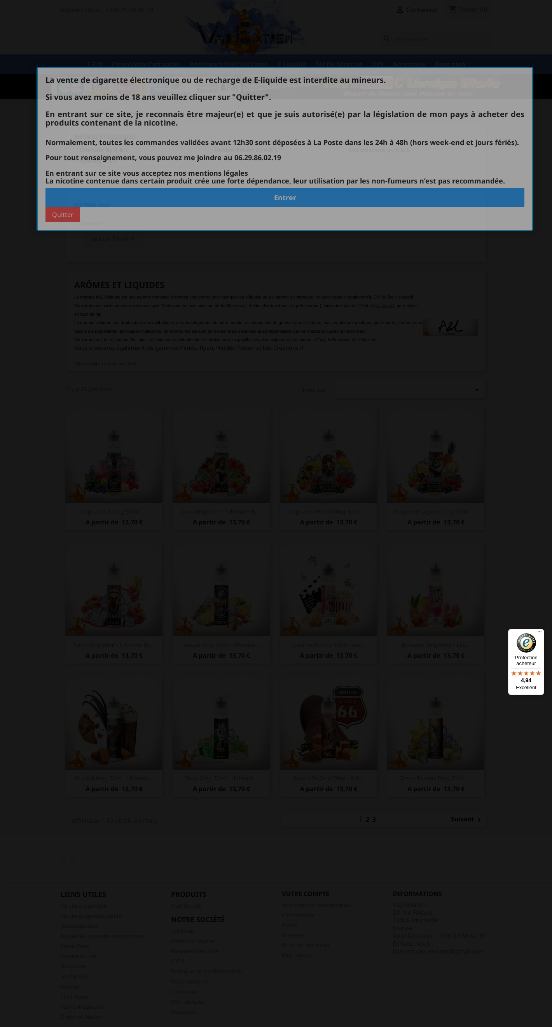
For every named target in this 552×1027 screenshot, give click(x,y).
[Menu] (539, 633)
